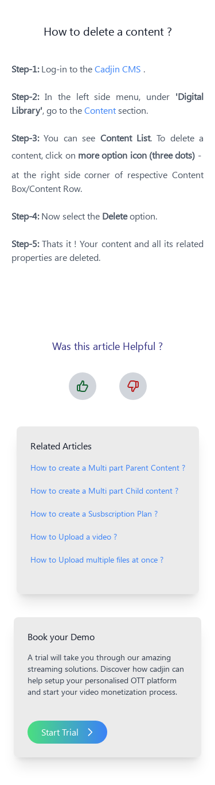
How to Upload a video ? (73, 536)
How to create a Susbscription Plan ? (94, 513)
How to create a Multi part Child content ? (104, 490)
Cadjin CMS (119, 69)
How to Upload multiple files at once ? (96, 559)
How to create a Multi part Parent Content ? (107, 467)
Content (100, 110)
